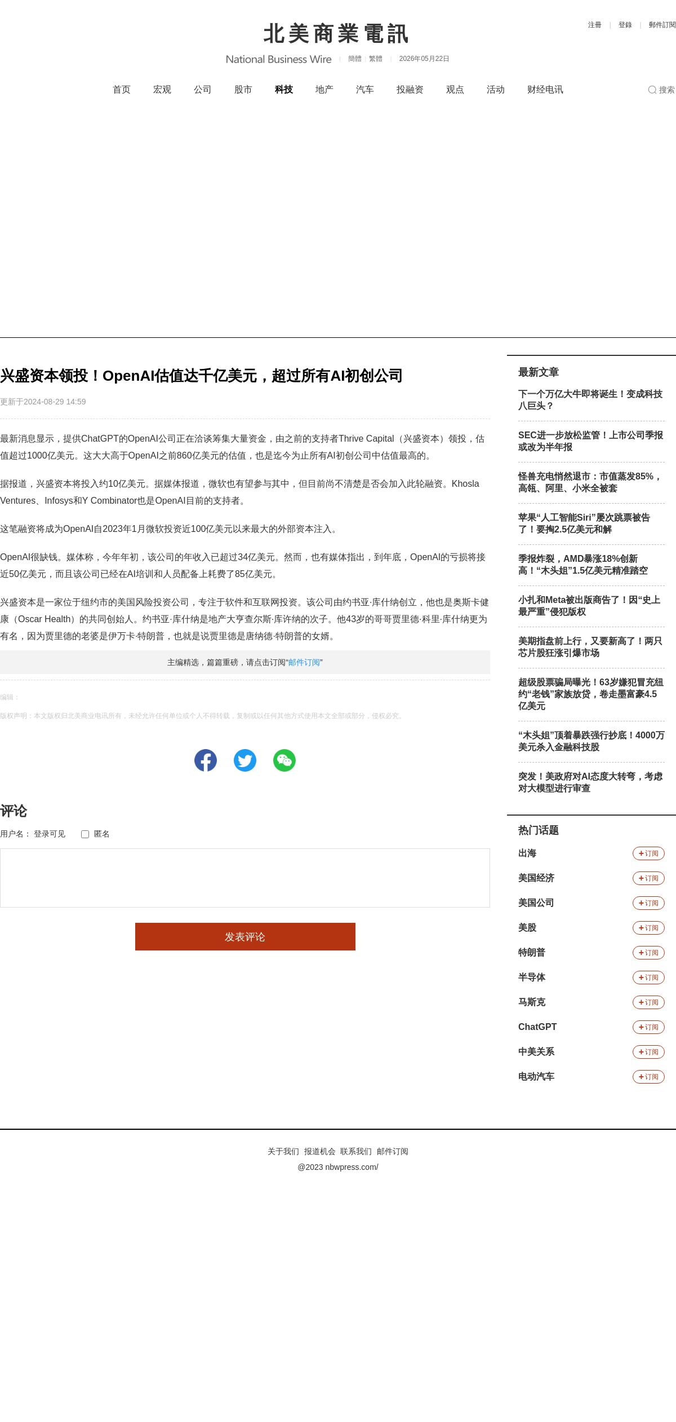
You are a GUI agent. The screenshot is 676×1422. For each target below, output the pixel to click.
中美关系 (536, 1051)
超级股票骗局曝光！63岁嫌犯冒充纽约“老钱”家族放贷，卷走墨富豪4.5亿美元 (591, 694)
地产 (324, 89)
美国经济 (536, 878)
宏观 (162, 89)
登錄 (625, 25)
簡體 (355, 59)
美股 (527, 927)
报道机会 (320, 1151)
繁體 (376, 59)
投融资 (410, 89)
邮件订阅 (304, 662)
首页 (122, 89)
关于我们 (283, 1151)
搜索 (667, 89)
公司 (203, 89)
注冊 (595, 25)
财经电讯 (545, 89)
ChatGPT (537, 1027)
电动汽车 (536, 1076)
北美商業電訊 (338, 33)
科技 (284, 89)
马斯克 (531, 1002)
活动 (496, 89)
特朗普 (531, 952)
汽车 (365, 89)
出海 (527, 853)
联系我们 (356, 1151)
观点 (455, 89)
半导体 (531, 977)
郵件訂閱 (662, 25)
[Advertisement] (111, 220)
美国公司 (536, 903)
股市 (243, 89)
